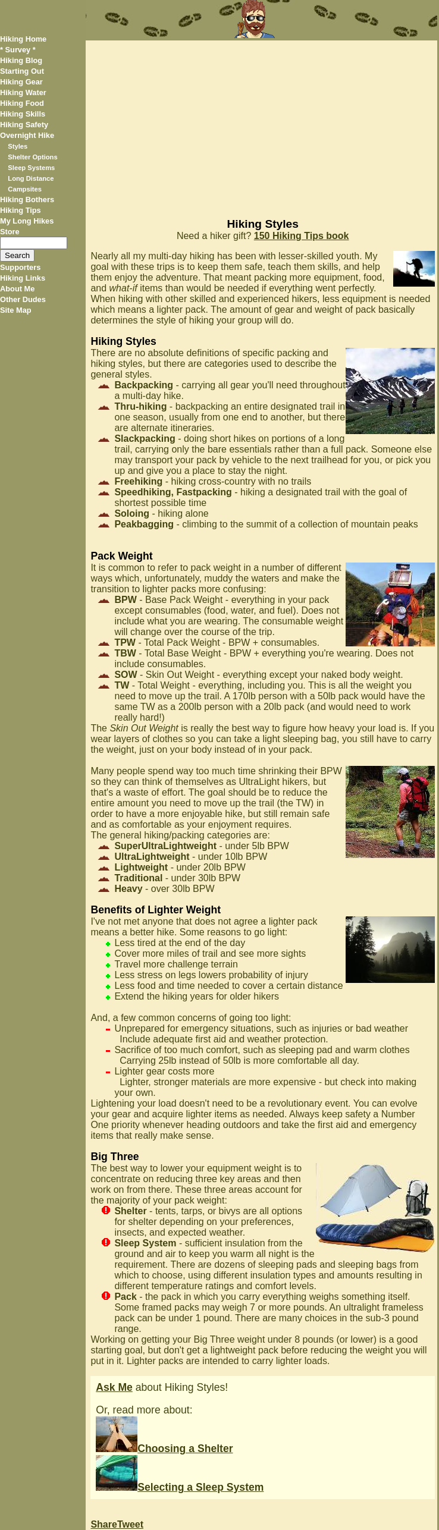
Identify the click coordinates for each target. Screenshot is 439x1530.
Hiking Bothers (27, 199)
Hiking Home (23, 38)
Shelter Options (32, 157)
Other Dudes (23, 299)
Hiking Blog (21, 60)
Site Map (16, 310)
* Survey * (18, 49)
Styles (17, 146)
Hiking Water (23, 92)
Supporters (20, 267)
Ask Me (114, 1387)
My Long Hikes (27, 220)
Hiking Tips (20, 210)
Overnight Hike (27, 135)
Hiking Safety (24, 124)
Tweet (130, 1524)
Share (103, 1524)
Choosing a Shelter (164, 1448)
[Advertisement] (261, 123)
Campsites (25, 189)
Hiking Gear (21, 81)
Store (10, 231)
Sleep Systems (31, 167)
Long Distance (31, 178)
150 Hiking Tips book (301, 236)
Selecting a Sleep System (180, 1487)
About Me (17, 288)
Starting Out (22, 71)
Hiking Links (22, 278)
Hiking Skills (22, 113)
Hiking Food (22, 103)
